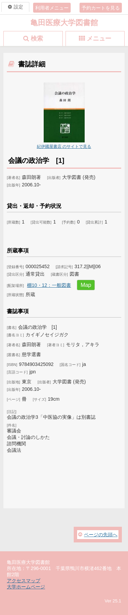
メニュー (99, 38)
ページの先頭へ (100, 534)
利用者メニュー (52, 8)
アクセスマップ (23, 580)
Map (86, 285)
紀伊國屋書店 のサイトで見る (64, 146)
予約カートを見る (101, 8)
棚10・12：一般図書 (49, 285)
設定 (18, 7)
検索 (37, 38)
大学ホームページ (26, 586)
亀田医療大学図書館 (64, 22)
